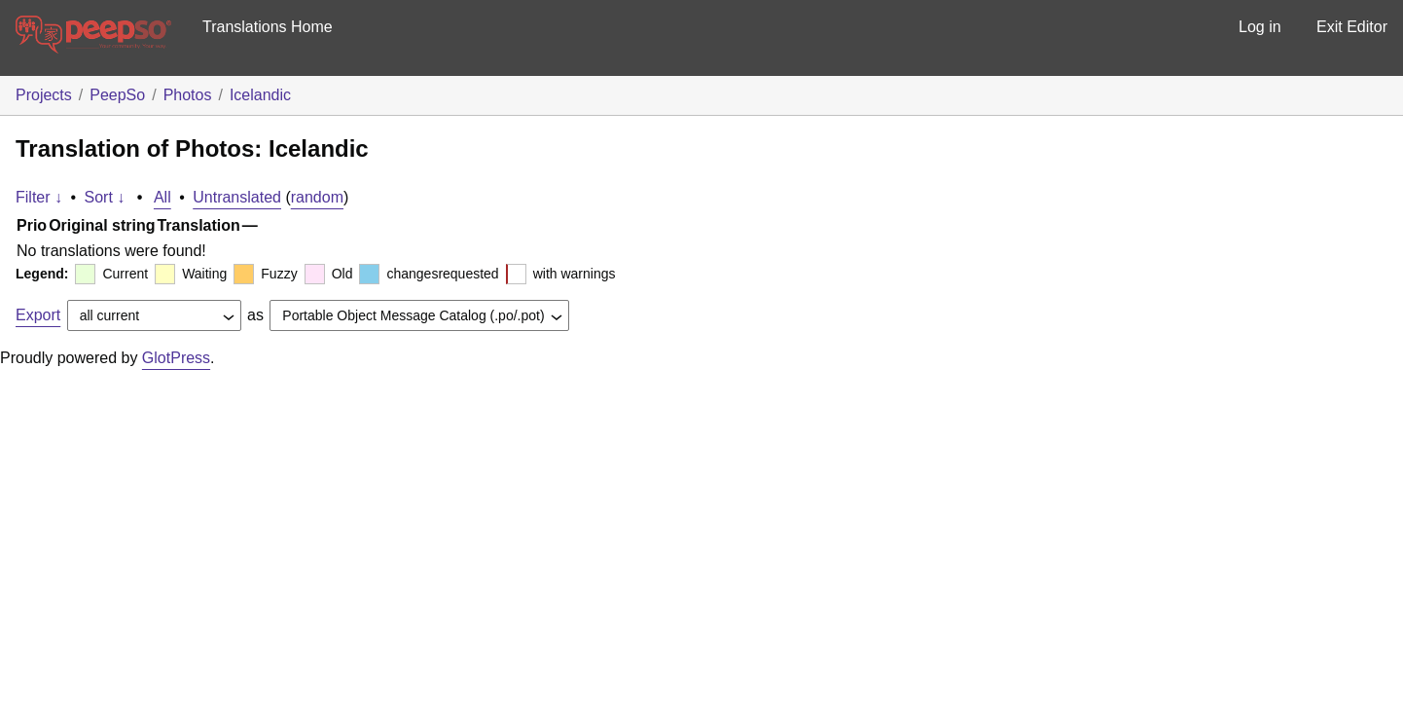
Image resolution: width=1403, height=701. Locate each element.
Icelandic (260, 95)
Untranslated (237, 197)
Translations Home (267, 26)
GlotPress (176, 358)
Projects (44, 95)
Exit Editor (1351, 26)
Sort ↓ (105, 197)
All (162, 197)
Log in (1260, 26)
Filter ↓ (39, 197)
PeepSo (117, 95)
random (317, 197)
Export (38, 315)
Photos (187, 95)
